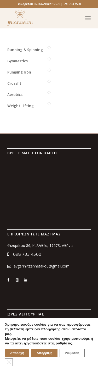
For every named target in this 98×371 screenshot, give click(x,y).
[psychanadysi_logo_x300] (40, 18)
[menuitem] (88, 18)
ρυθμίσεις (64, 343)
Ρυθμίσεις (72, 353)
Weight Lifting (20, 105)
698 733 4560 (24, 254)
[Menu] (88, 18)
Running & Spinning (25, 49)
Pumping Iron (19, 72)
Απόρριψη (44, 353)
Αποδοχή (17, 353)
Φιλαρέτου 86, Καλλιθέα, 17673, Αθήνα (40, 245)
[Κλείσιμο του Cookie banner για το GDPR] (9, 362)
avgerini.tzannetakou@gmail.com (38, 266)
